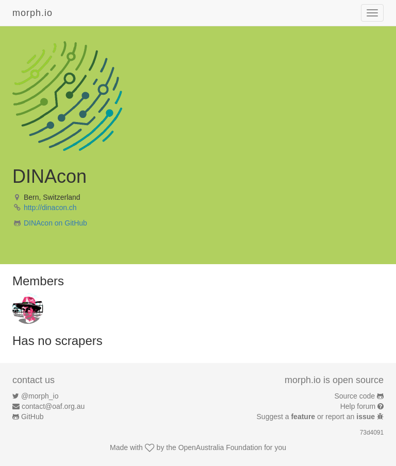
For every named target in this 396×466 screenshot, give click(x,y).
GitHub (32, 416)
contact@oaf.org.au (53, 406)
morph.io (32, 13)
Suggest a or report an (317, 416)
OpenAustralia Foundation (220, 447)
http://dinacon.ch (50, 207)
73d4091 (372, 432)
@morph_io (40, 396)
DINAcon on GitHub (55, 223)
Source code (355, 396)
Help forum (357, 406)
